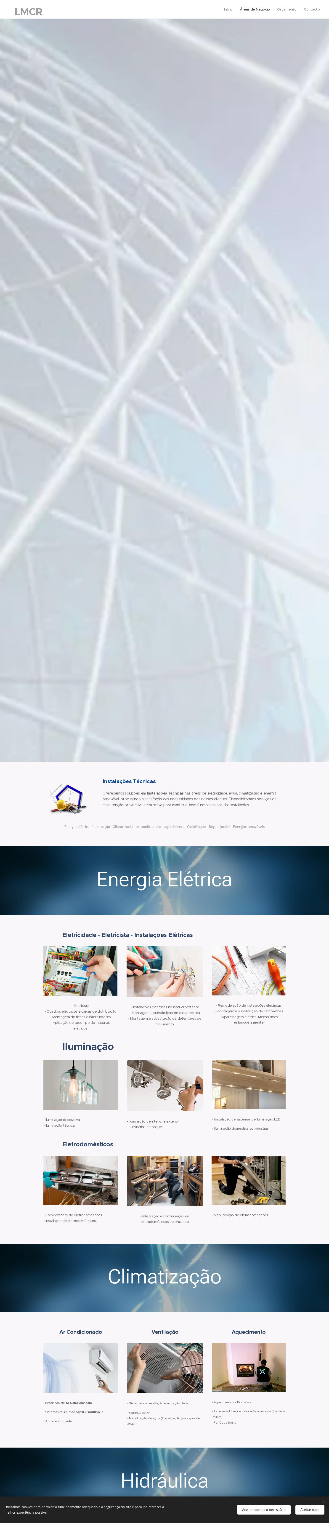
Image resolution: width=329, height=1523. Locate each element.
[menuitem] (227, 9)
